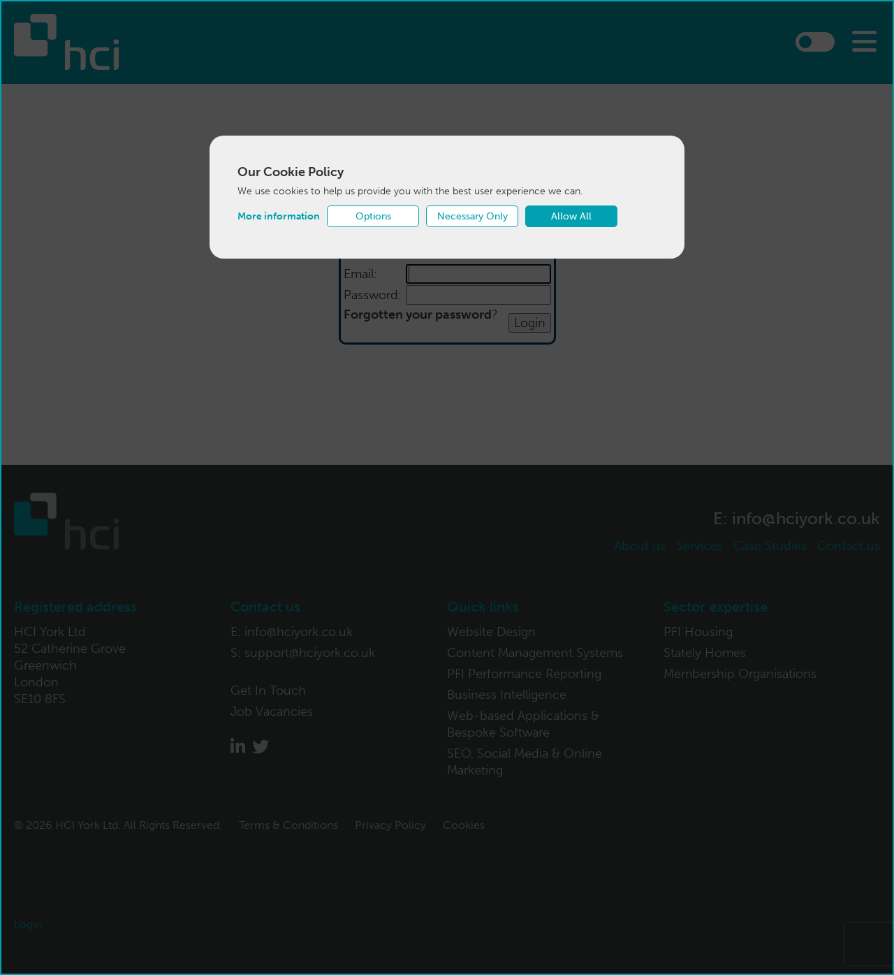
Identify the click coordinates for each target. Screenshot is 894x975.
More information (278, 216)
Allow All (571, 216)
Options (373, 216)
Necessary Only (472, 216)
